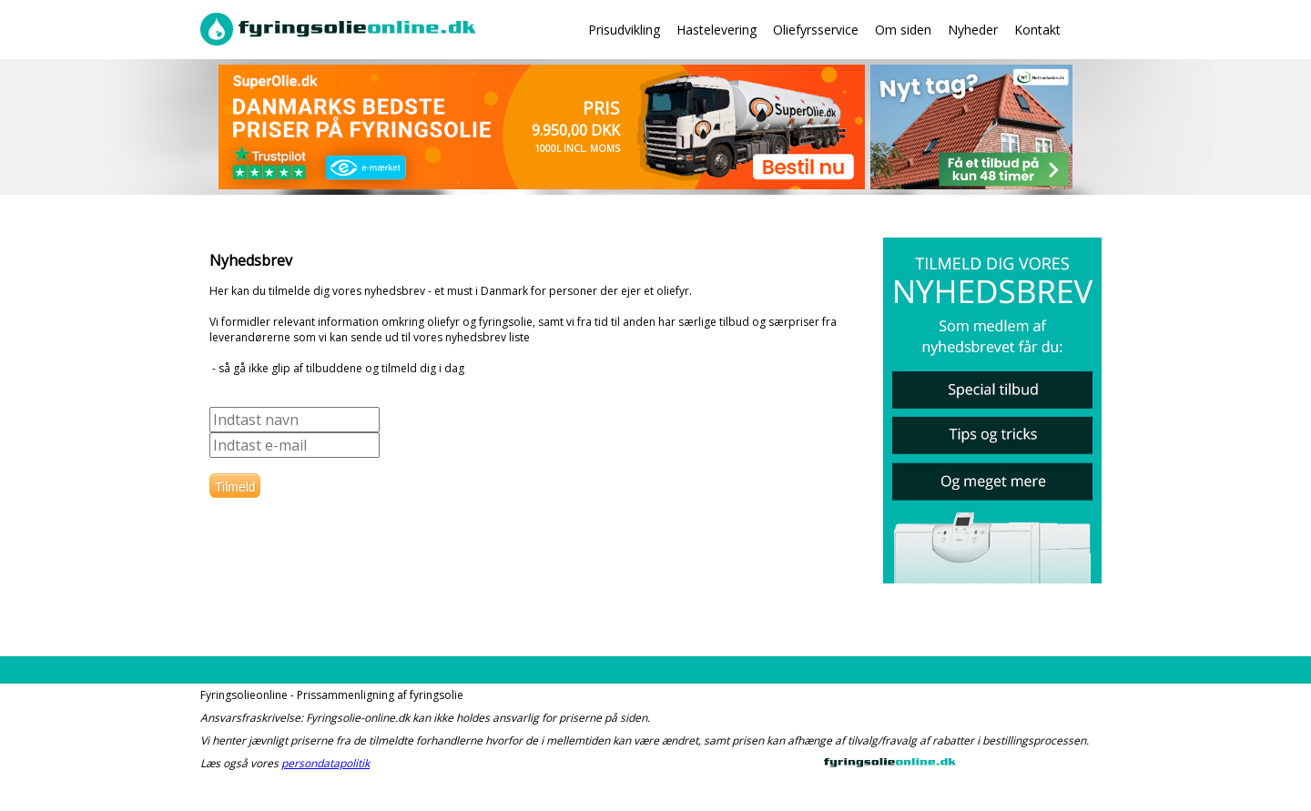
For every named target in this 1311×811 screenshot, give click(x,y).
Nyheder (973, 29)
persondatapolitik (325, 763)
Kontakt (1037, 29)
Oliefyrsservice (816, 29)
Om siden (903, 29)
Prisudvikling (624, 29)
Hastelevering (716, 29)
